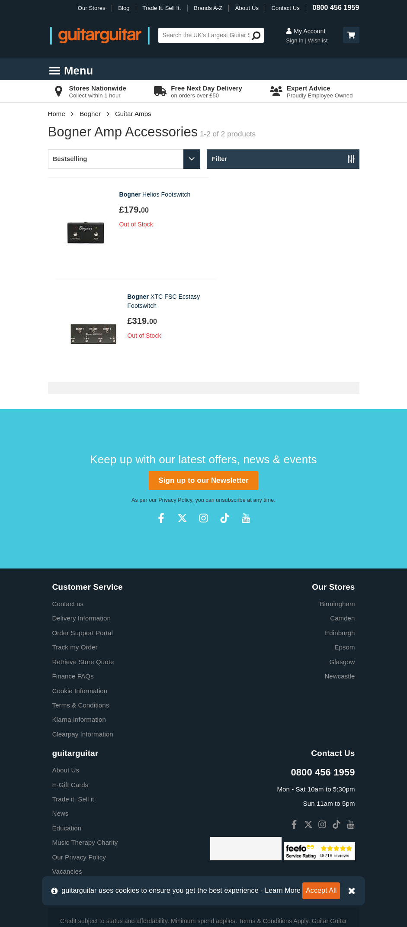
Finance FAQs (73, 574)
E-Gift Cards (70, 682)
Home (56, 113)
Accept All (321, 890)
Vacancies (67, 769)
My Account (305, 31)
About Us (247, 8)
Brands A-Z (208, 8)
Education (67, 726)
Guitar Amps (133, 113)
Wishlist (318, 40)
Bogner (90, 113)
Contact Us (286, 8)
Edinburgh (340, 530)
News (60, 711)
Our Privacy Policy (79, 755)
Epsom (344, 545)
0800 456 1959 (335, 7)
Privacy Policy (175, 398)
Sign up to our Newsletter (203, 378)
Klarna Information (79, 617)
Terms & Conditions (80, 603)
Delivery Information (81, 516)
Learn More (283, 890)
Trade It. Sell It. (161, 8)
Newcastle (339, 574)
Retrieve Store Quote (83, 559)
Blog (123, 8)
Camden (342, 516)
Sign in (295, 40)
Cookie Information (80, 588)
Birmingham (337, 501)
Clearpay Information (82, 632)
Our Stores (92, 8)
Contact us (68, 501)
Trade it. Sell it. (74, 697)
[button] (351, 35)
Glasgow (342, 559)
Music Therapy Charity (85, 740)
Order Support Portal (82, 530)
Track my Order (75, 545)
